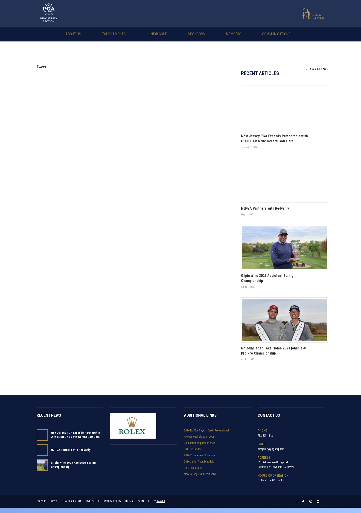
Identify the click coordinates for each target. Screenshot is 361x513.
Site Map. (129, 506)
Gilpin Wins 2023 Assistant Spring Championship (73, 466)
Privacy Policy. (112, 506)
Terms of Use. (92, 506)
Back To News (317, 69)
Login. (141, 506)
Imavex (161, 506)
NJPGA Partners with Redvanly (70, 451)
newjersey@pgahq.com (271, 450)
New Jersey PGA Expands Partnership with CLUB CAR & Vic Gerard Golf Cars (75, 436)
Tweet (41, 66)
